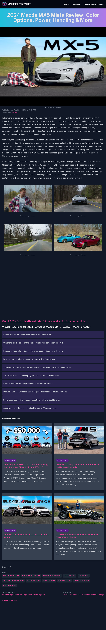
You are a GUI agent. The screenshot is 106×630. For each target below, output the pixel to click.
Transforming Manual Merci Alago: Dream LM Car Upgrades (23, 595)
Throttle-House (11, 576)
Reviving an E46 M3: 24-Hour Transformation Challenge (83, 595)
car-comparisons (31, 576)
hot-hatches (9, 585)
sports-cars (33, 580)
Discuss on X (6, 567)
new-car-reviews (52, 576)
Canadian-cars (81, 580)
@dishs (14, 112)
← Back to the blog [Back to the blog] (9, 600)
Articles (67, 4)
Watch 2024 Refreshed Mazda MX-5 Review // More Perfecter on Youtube (44, 321)
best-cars (83, 576)
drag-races (70, 576)
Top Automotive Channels (94, 4)
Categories (76, 4)
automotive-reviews (13, 580)
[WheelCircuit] (16, 4)
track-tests (49, 580)
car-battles (64, 580)
